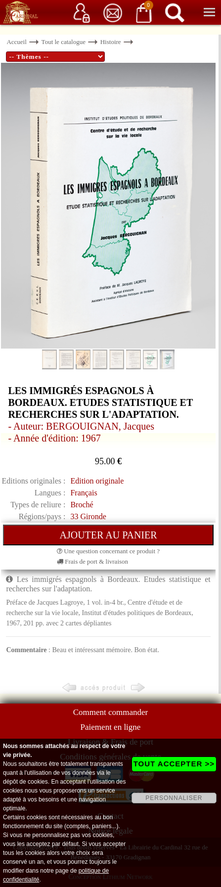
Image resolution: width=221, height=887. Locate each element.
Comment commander (110, 712)
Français (83, 492)
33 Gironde (88, 516)
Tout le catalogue (64, 41)
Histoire (110, 41)
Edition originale (97, 481)
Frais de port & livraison (92, 561)
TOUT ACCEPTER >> (174, 763)
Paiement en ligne (111, 727)
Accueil (16, 41)
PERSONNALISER (173, 798)
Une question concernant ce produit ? (108, 551)
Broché (81, 504)
